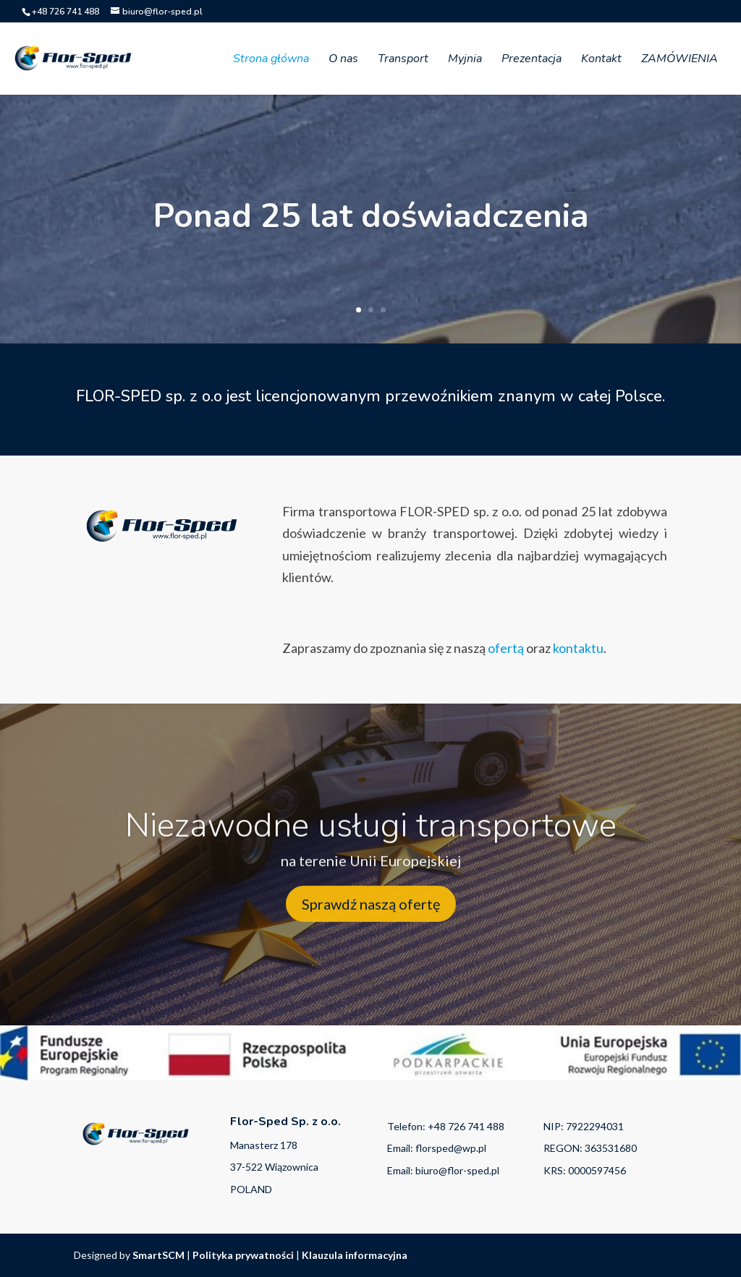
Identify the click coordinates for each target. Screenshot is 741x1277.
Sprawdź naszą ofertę (371, 917)
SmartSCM (158, 1255)
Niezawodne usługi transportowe (371, 838)
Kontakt (601, 60)
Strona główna (271, 60)
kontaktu (578, 648)
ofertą (507, 648)
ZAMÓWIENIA (679, 60)
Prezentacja (531, 60)
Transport (403, 60)
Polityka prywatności (243, 1255)
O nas (343, 60)
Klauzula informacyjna (354, 1255)
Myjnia (465, 60)
